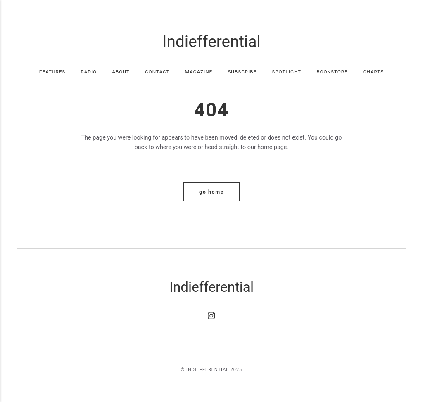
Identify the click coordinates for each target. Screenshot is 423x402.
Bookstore (331, 72)
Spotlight (286, 72)
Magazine (199, 72)
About (121, 72)
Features (52, 72)
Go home (211, 192)
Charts (373, 72)
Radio (89, 72)
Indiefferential (211, 41)
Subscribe (242, 72)
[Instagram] (211, 317)
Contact (157, 72)
